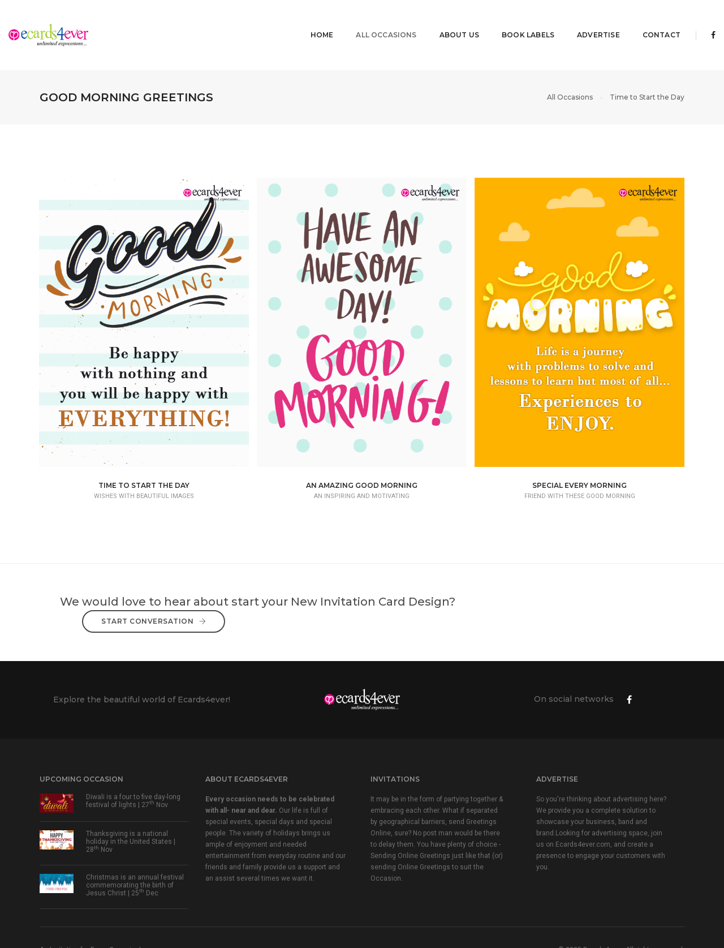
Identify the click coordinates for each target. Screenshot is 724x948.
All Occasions (349, 20)
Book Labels (491, 20)
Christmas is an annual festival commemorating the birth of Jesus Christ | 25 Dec (135, 842)
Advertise (561, 20)
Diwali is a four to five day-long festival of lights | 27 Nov (133, 758)
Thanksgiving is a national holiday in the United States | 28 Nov (130, 798)
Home (285, 20)
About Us (422, 20)
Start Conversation (583, 576)
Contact (625, 20)
